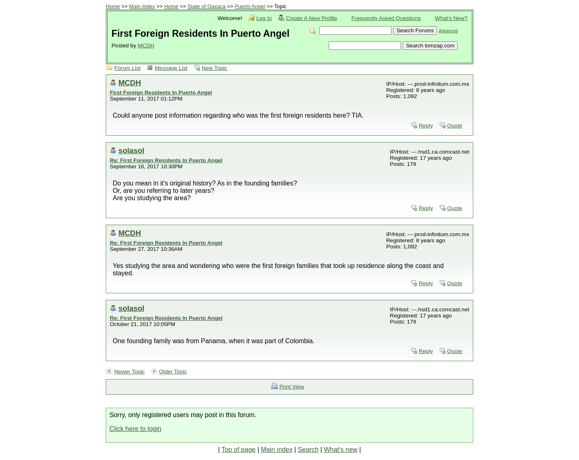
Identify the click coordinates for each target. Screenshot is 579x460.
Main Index (142, 6)
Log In (264, 18)
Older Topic (173, 371)
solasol (131, 150)
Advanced (448, 31)
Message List (171, 68)
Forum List (127, 68)
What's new (340, 449)
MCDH (146, 45)
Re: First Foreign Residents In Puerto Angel (166, 160)
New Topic (214, 68)
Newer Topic (129, 371)
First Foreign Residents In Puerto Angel (161, 92)
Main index (276, 449)
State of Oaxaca (206, 6)
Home (113, 6)
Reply (426, 126)
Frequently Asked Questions (386, 18)
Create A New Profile (311, 18)
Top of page (238, 449)
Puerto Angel (250, 6)
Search (308, 449)
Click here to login (135, 428)
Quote (454, 126)
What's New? (451, 18)
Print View (291, 387)
